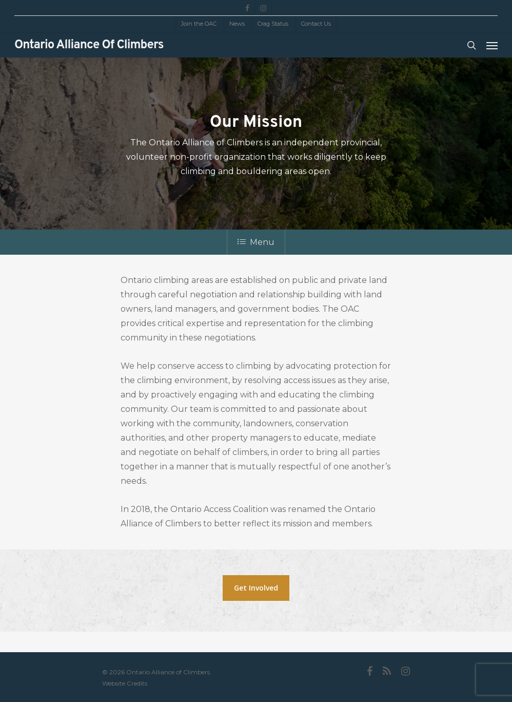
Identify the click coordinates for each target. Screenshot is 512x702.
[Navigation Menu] (492, 45)
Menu (256, 242)
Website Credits (124, 683)
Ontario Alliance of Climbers (89, 45)
